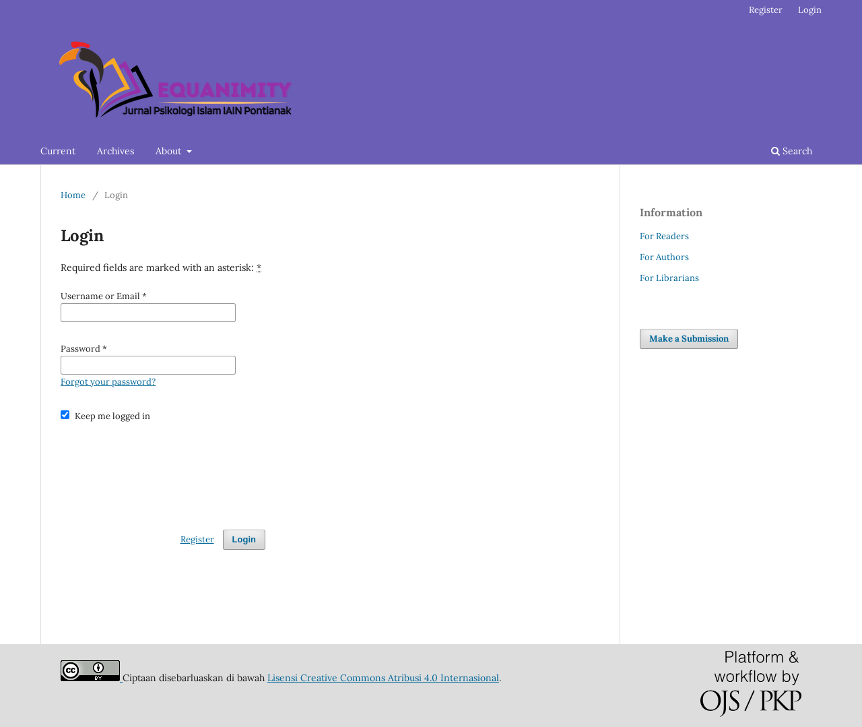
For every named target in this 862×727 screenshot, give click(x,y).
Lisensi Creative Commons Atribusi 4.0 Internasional (383, 678)
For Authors (664, 257)
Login (810, 9)
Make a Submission (689, 338)
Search (791, 151)
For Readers (664, 236)
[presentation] (163, 469)
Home (73, 195)
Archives (115, 151)
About (170, 151)
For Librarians (669, 278)
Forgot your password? (108, 381)
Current (57, 151)
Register (766, 9)
